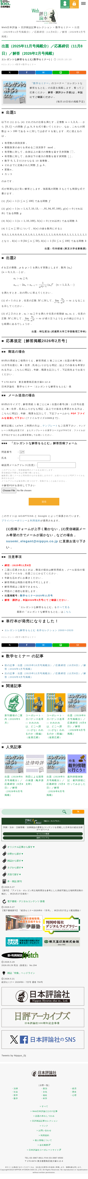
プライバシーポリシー (14, 520)
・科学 (44, 1098)
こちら (67, 611)
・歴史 (73, 1092)
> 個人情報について (42, 1140)
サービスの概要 (42, 834)
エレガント (8, 64)
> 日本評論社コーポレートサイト (44, 1150)
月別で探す (14, 874)
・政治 (44, 1088)
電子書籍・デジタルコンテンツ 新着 (26, 901)
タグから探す (15, 867)
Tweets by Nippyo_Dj (14, 1055)
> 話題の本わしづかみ (44, 1116)
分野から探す (15, 853)
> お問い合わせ (44, 1130)
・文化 (44, 1092)
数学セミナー (29, 64)
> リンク (44, 1126)
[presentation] (73, 122)
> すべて (44, 1106)
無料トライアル (42, 838)
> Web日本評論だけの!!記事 (43, 1111)
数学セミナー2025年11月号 (36, 595)
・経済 (73, 1088)
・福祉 (44, 1095)
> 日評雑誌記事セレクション (44, 1121)
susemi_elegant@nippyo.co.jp (32, 541)
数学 (18, 64)
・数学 (14, 1098)
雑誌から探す (15, 860)
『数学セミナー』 (41, 83)
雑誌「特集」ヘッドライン (21, 973)
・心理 (73, 1095)
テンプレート (50, 425)
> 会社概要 (44, 1145)
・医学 (14, 1095)
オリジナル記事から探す (21, 847)
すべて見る (63, 607)
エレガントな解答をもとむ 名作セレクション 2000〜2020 (39, 630)
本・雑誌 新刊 (14, 881)
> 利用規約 (44, 1135)
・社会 (14, 1092)
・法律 (14, 1088)
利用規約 (35, 520)
